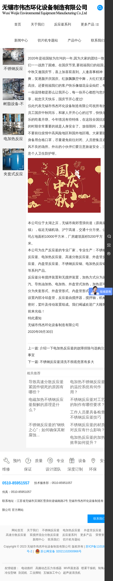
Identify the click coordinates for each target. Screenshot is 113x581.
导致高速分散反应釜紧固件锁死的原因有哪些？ (46, 387)
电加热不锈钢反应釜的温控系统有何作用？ (87, 387)
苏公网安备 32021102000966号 (60, 551)
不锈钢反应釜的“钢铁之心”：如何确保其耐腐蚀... (47, 430)
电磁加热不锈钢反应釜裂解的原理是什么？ (46, 404)
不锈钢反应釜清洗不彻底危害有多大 (67, 362)
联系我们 (99, 518)
